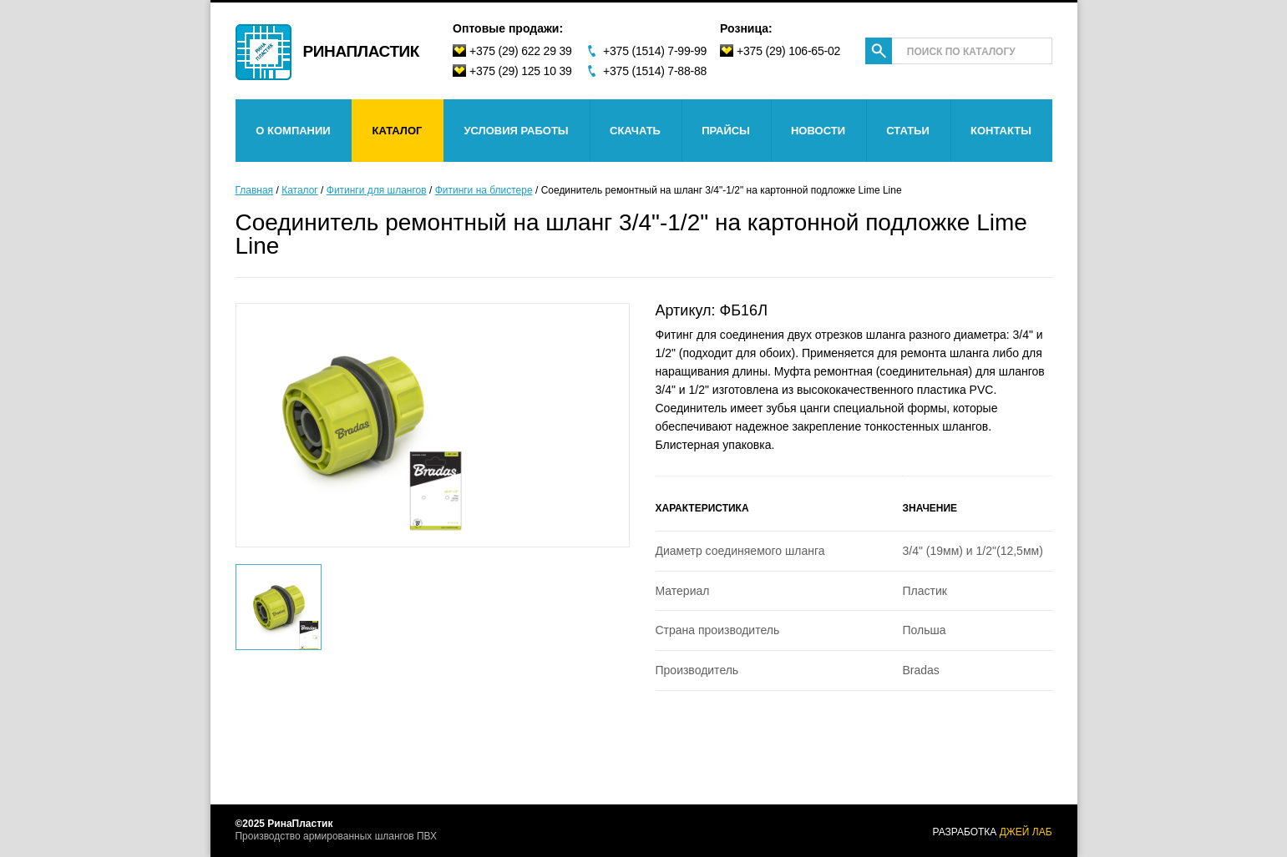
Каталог (397, 130)
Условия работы (516, 130)
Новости (818, 130)
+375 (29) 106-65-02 (788, 51)
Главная (255, 190)
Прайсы (726, 130)
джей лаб (1026, 832)
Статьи (908, 130)
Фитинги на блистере (484, 190)
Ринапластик (361, 51)
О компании (293, 130)
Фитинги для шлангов (377, 190)
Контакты (1000, 130)
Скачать (635, 130)
